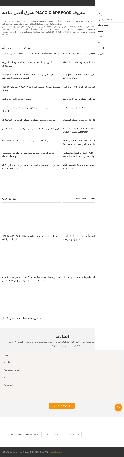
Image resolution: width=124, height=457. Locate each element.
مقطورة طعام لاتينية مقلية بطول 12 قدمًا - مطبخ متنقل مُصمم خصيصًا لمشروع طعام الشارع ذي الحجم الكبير (31, 279)
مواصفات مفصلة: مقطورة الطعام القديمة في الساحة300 (28, 120)
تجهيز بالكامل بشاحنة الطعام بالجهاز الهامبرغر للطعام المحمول (31, 128)
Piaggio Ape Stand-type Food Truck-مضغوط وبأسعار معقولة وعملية (31, 88)
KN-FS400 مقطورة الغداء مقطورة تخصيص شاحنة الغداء (28, 140)
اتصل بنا (47, 434)
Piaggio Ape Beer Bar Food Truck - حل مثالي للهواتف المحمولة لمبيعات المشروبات (27, 76)
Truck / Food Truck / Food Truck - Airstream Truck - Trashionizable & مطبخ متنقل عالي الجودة (88, 142)
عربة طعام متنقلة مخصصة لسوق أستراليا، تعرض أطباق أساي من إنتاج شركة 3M (91, 238)
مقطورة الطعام (60, 434)
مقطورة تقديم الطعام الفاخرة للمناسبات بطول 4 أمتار (88, 277)
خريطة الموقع (56, 452)
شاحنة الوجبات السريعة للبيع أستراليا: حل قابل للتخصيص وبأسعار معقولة (28, 155)
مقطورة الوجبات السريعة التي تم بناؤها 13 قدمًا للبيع (87, 86)
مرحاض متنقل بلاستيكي (98, 198)
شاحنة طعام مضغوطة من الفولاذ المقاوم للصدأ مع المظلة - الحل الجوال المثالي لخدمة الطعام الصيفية (90, 155)
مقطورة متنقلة (115, 198)
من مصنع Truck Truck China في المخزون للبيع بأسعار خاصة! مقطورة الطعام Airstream (91, 130)
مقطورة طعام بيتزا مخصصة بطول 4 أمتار (21, 318)
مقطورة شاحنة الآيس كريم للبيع (17, 99)
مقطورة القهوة (75, 434)
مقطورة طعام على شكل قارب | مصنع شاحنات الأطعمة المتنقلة (28, 109)
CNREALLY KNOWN (33, 434)
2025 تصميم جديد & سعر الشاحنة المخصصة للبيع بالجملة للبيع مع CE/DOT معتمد (30, 167)
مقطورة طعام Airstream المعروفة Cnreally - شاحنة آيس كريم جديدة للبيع (92, 167)
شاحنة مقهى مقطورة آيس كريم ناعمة (81, 99)
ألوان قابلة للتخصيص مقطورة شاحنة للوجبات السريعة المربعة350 (27, 64)
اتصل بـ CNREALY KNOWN (12, 434)
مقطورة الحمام (81, 198)
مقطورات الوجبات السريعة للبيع (78, 107)
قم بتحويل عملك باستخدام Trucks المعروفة (83, 120)
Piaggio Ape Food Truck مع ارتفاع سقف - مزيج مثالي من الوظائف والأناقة (90, 76)
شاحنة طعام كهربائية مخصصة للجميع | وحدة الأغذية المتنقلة (90, 62)
